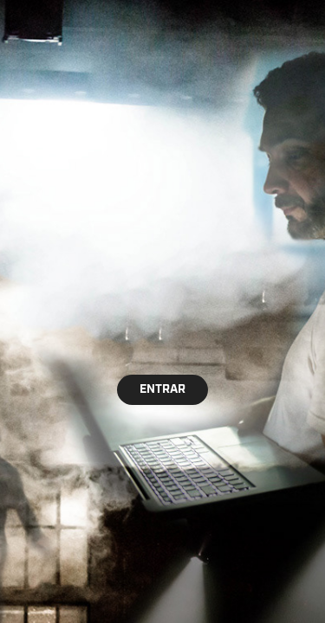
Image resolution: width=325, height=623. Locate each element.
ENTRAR (162, 389)
